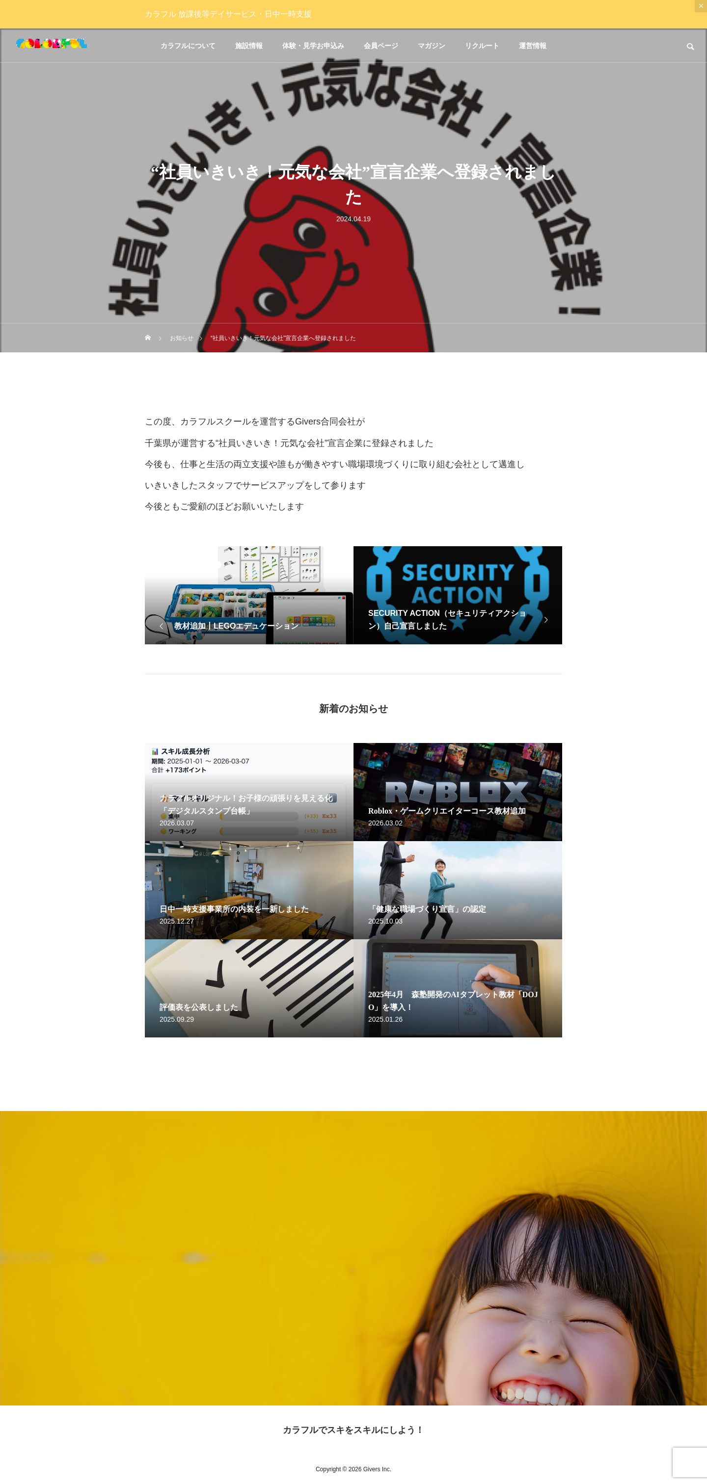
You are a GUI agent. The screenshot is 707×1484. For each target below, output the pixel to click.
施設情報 (249, 46)
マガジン (431, 46)
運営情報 (532, 46)
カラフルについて (188, 46)
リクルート (482, 46)
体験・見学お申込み (313, 46)
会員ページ (381, 46)
